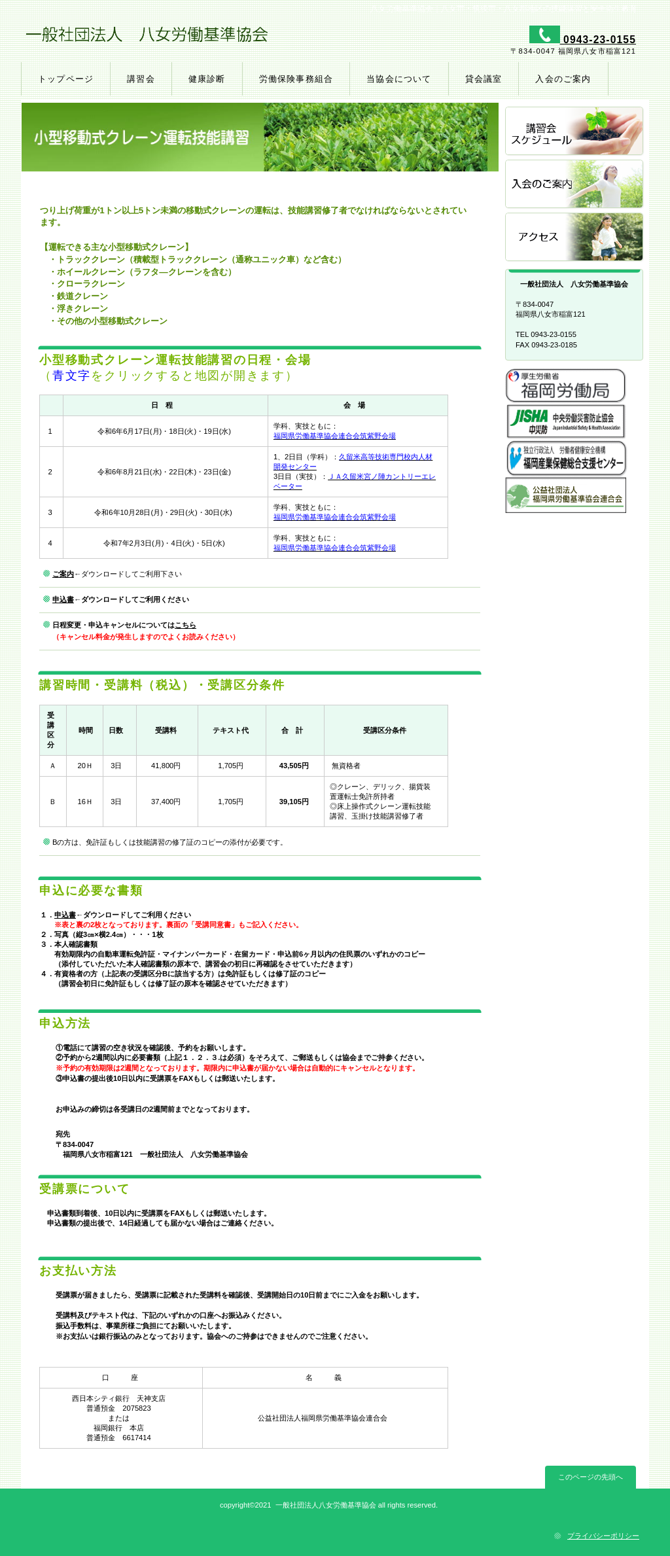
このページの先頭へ (590, 1477)
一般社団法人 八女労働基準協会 (176, 40)
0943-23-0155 (598, 39)
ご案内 (63, 574)
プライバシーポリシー (603, 1536)
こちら (185, 625)
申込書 (63, 599)
